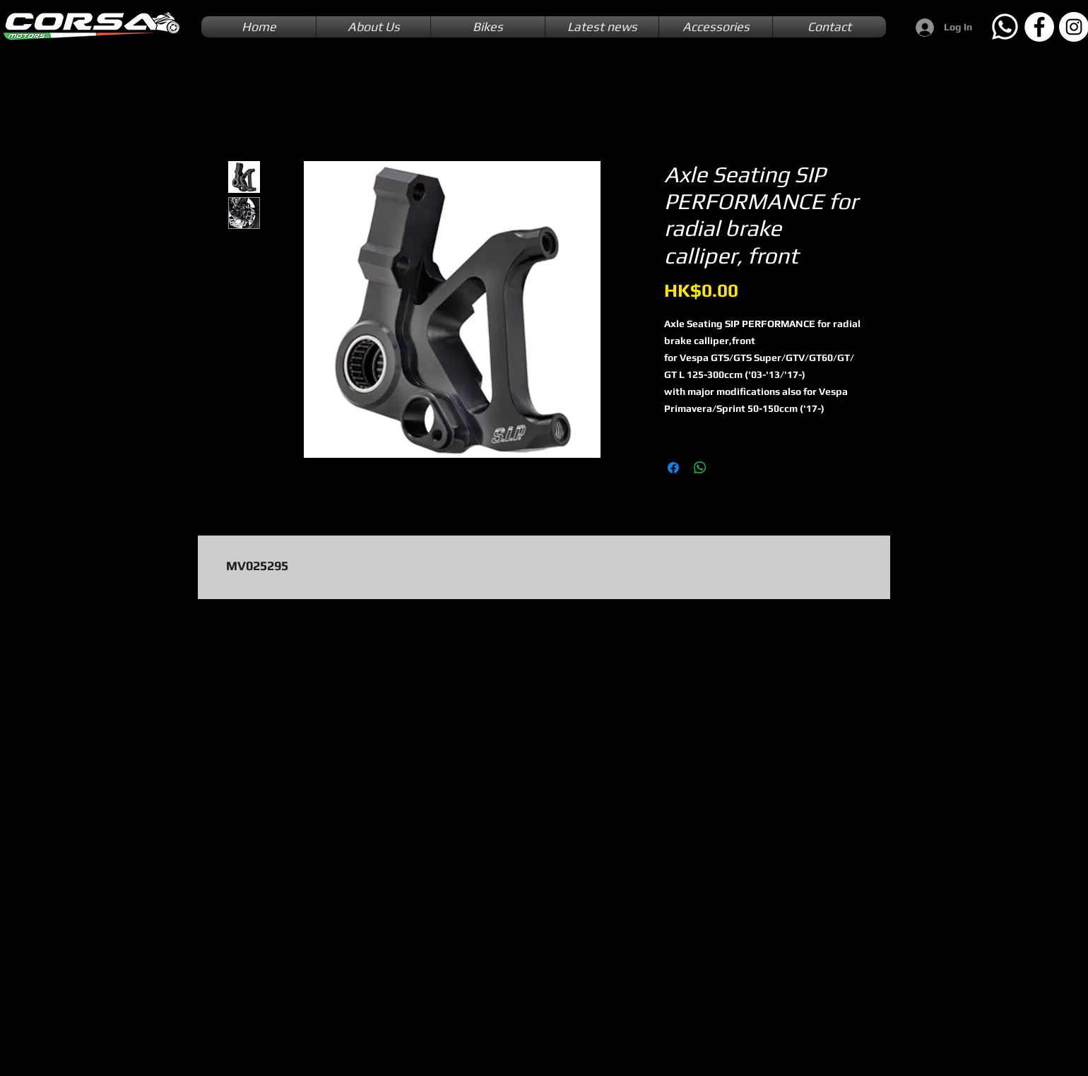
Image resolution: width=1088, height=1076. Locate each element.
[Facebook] (1039, 27)
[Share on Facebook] (673, 467)
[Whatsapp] (1004, 27)
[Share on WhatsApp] (700, 467)
